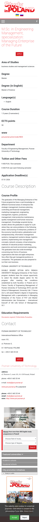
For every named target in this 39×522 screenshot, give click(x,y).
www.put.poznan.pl (9, 387)
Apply (19, 54)
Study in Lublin (9, 473)
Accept (14, 517)
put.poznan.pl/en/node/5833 (12, 137)
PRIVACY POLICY (28, 511)
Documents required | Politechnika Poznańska (17, 317)
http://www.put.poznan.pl (15, 398)
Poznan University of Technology (19, 366)
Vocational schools (10, 464)
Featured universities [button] (13, 454)
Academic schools (9, 461)
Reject (24, 517)
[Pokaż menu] (3, 21)
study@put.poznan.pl (14, 383)
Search (32, 447)
